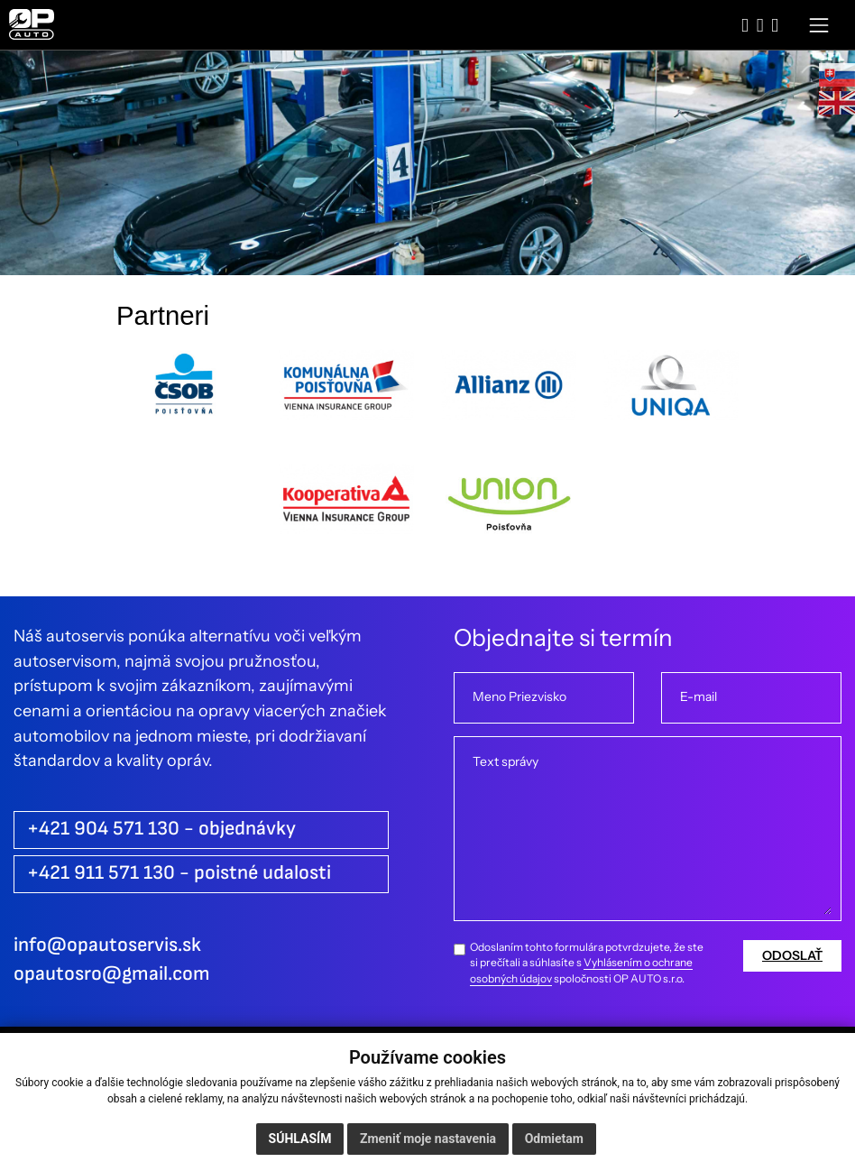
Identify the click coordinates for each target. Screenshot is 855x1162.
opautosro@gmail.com (112, 974)
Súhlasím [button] (300, 1138)
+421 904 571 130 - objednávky (161, 828)
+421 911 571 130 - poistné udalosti (179, 873)
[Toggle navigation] (819, 25)
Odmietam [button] (554, 1138)
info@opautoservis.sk (107, 945)
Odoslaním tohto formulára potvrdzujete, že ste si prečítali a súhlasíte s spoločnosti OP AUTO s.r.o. (586, 963)
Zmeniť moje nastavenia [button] (428, 1138)
